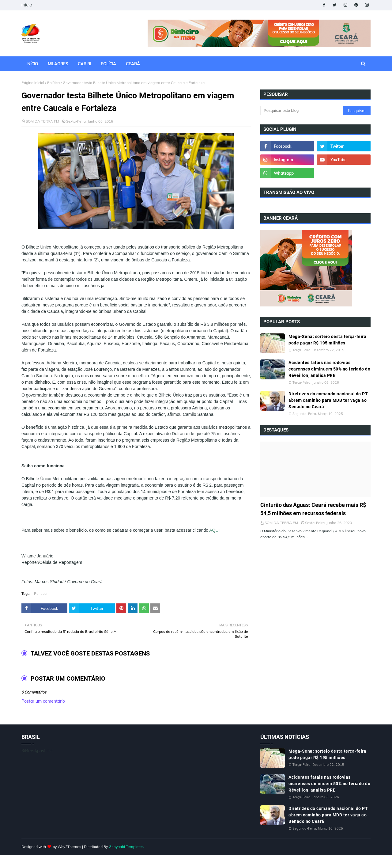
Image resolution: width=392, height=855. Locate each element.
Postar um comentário (43, 701)
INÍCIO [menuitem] (32, 63)
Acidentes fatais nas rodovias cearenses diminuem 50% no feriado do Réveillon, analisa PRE (329, 369)
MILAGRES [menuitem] (58, 63)
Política (53, 82)
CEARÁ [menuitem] (133, 63)
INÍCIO (26, 5)
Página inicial (32, 82)
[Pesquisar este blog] (301, 110)
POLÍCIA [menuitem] (108, 63)
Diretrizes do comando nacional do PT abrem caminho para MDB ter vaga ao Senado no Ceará (328, 400)
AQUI (214, 530)
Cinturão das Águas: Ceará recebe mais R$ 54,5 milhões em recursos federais (313, 509)
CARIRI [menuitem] (84, 63)
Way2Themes (69, 846)
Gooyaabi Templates (126, 846)
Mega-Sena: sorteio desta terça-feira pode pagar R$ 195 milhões (327, 339)
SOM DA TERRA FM (42, 121)
